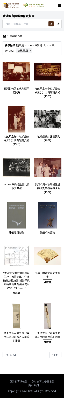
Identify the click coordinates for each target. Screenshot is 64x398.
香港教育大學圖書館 (42, 381)
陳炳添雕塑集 (16, 232)
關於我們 (34, 385)
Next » (55, 354)
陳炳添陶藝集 (47, 232)
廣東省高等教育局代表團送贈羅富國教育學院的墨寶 (16, 336)
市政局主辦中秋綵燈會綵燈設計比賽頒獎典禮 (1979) (47, 92)
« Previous (10, 354)
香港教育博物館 (18, 381)
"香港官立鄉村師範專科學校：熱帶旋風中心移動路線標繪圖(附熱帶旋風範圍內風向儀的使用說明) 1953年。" (16, 280)
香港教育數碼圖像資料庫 (18, 16)
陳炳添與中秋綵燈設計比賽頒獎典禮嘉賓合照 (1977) (47, 188)
